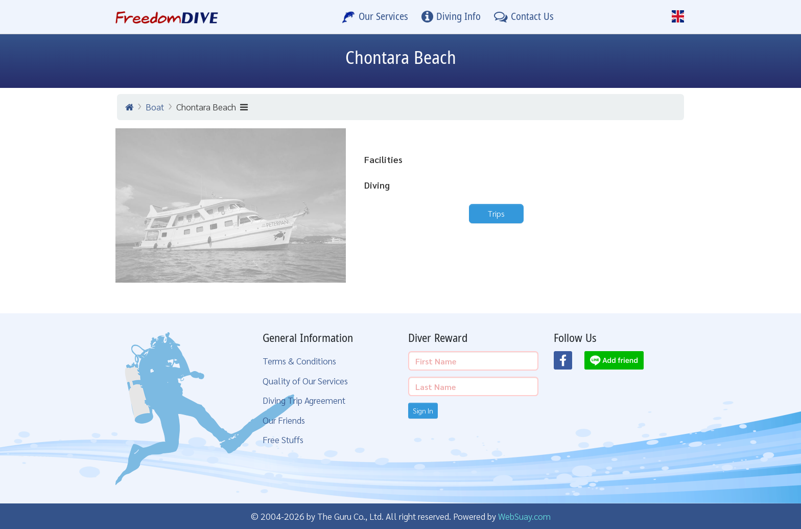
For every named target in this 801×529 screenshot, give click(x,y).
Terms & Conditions (299, 360)
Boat (155, 106)
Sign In (423, 410)
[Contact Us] (523, 17)
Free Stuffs (283, 439)
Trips (496, 213)
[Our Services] (375, 17)
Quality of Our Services (305, 380)
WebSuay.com (524, 516)
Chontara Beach (212, 106)
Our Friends (284, 420)
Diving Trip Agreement (304, 400)
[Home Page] (166, 17)
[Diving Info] (451, 17)
